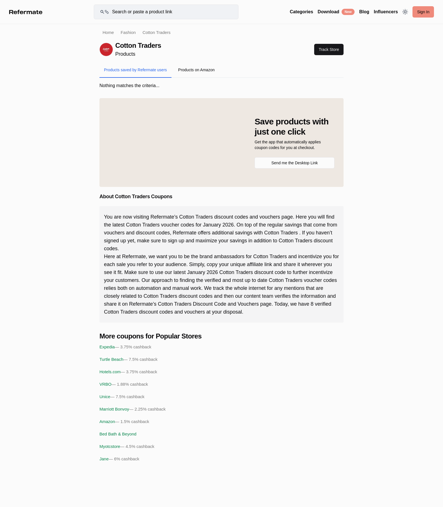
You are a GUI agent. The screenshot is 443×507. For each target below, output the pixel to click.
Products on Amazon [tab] (196, 70)
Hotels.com (128, 372)
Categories (301, 11)
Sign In (423, 12)
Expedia (125, 347)
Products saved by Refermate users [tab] (135, 70)
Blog (364, 11)
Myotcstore (126, 446)
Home (108, 32)
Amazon (124, 422)
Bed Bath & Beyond (117, 434)
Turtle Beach (128, 359)
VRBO (123, 384)
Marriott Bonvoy (132, 409)
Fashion (128, 32)
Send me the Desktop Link (294, 163)
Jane (119, 459)
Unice (121, 397)
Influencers (386, 11)
